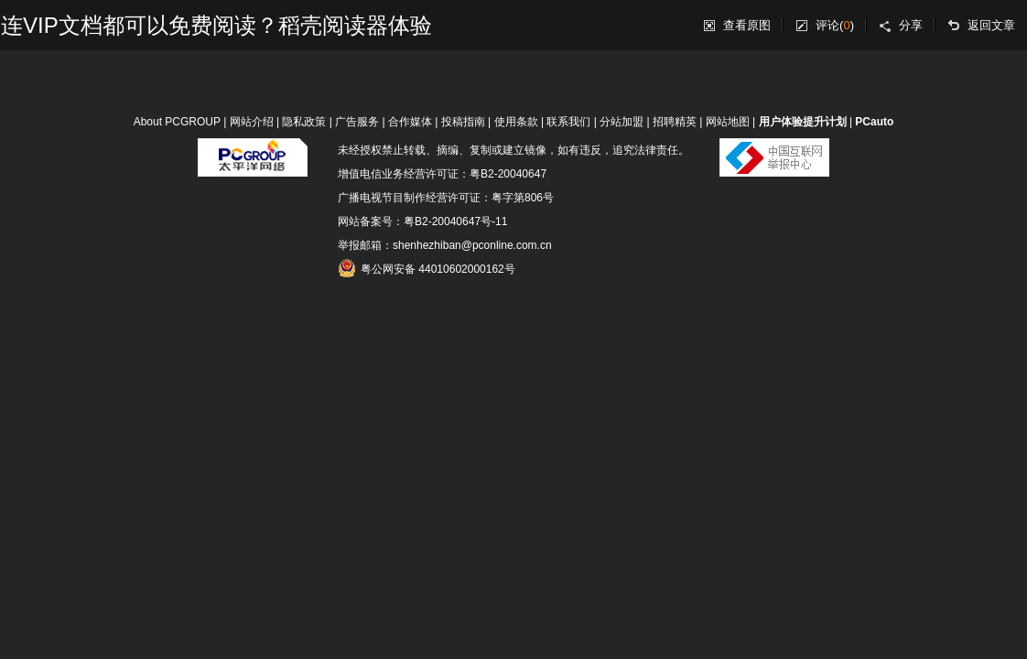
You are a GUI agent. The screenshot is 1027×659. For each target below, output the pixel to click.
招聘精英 (675, 121)
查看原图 (747, 25)
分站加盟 (621, 121)
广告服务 (357, 121)
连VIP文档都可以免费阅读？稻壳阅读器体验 (216, 25)
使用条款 (516, 121)
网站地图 (728, 121)
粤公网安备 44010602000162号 (426, 268)
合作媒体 (410, 121)
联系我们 (568, 121)
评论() (835, 25)
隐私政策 (304, 121)
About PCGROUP (177, 121)
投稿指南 (463, 121)
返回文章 (991, 25)
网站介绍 (252, 121)
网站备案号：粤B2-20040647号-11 (422, 221)
